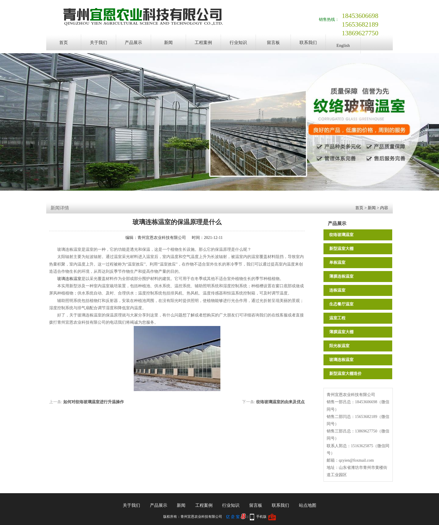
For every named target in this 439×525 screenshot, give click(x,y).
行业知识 (238, 42)
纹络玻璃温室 (341, 235)
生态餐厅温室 (341, 304)
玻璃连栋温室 (341, 360)
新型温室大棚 (341, 248)
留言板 (273, 42)
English (343, 45)
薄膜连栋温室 (341, 276)
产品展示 (133, 42)
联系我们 (308, 42)
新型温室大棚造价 (345, 373)
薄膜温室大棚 (341, 332)
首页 (63, 42)
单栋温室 (337, 262)
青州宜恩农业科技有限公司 (161, 237)
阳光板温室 (339, 346)
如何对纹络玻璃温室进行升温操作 (93, 402)
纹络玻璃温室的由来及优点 (280, 402)
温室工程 (337, 318)
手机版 (261, 517)
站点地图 (307, 505)
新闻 (168, 42)
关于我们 (98, 42)
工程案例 (203, 42)
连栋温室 (337, 290)
